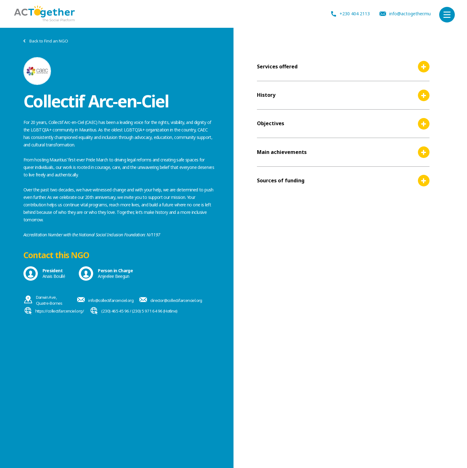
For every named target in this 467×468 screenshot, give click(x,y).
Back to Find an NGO (45, 41)
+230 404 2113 (350, 14)
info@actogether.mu (405, 14)
